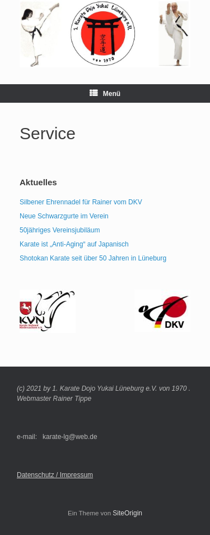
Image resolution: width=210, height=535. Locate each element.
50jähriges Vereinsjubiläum (60, 230)
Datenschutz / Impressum (55, 475)
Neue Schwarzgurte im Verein (64, 216)
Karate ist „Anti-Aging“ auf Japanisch (74, 244)
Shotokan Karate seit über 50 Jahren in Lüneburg (93, 258)
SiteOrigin (127, 513)
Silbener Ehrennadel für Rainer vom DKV (81, 202)
